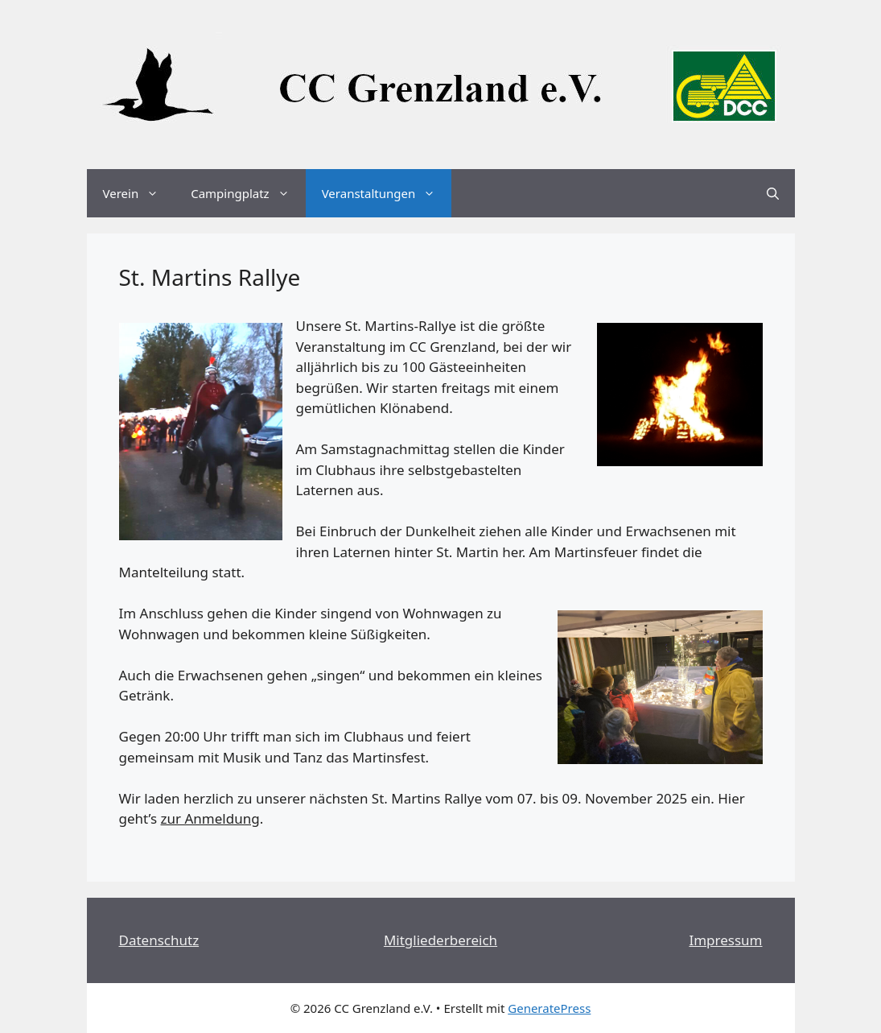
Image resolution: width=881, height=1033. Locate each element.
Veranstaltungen (387, 193)
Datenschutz (159, 940)
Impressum (725, 940)
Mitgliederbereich (440, 940)
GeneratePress (549, 1008)
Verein (139, 193)
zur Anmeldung (210, 818)
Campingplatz (248, 193)
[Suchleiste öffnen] (773, 193)
